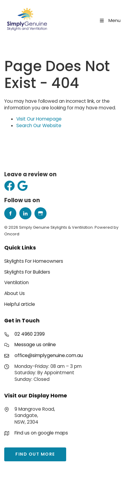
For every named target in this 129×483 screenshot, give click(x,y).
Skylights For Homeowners (33, 261)
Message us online (35, 344)
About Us (14, 293)
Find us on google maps (41, 433)
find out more (24, 450)
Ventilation (16, 282)
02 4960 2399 (30, 334)
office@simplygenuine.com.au (49, 355)
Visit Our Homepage (39, 119)
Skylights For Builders (27, 272)
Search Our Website (38, 125)
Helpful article (19, 304)
